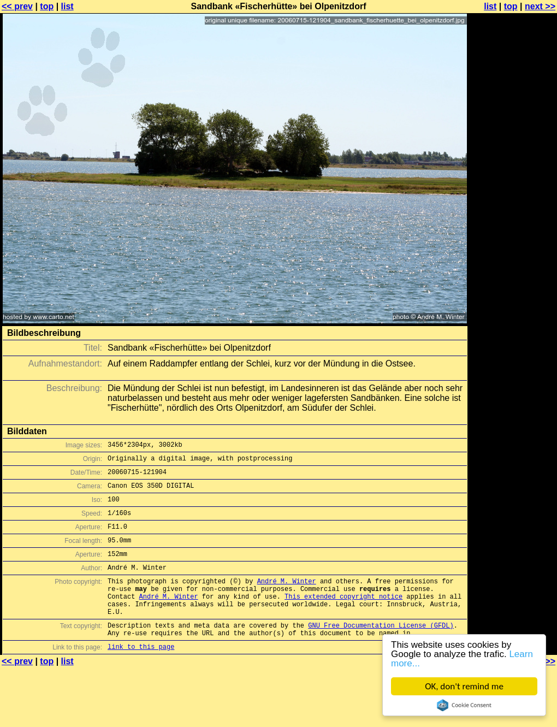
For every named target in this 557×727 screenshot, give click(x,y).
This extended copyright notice (343, 617)
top (47, 6)
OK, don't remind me (464, 686)
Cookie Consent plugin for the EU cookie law (464, 705)
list (67, 6)
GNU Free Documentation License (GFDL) (380, 651)
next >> (540, 6)
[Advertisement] (512, 141)
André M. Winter (286, 599)
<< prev (17, 6)
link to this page (141, 676)
